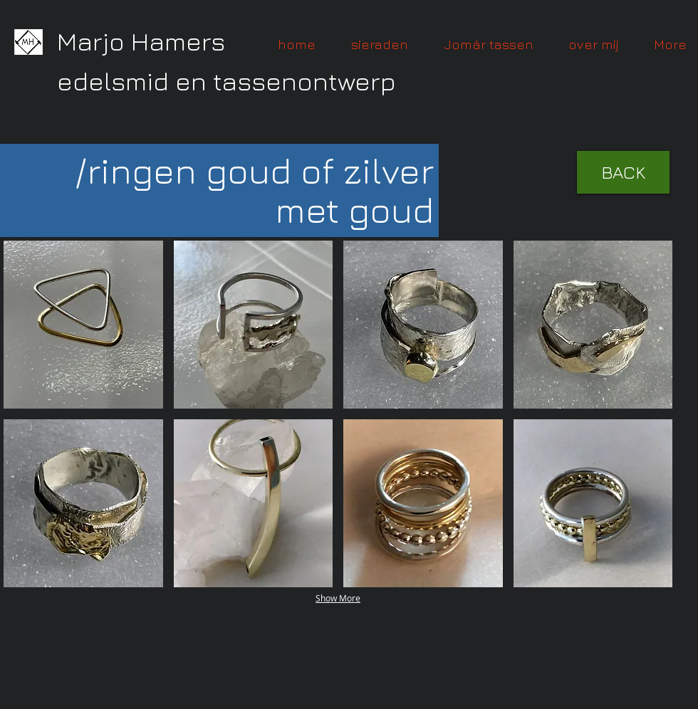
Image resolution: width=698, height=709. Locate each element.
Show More (338, 598)
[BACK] (623, 172)
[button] (83, 325)
